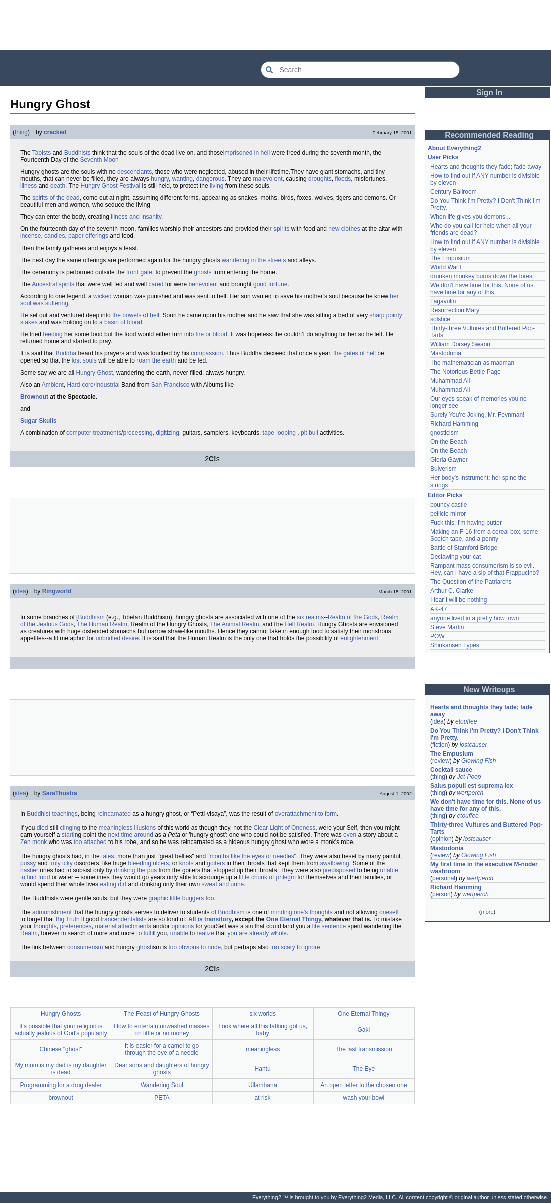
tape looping (279, 432)
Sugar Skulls (38, 420)
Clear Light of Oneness (284, 827)
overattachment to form (306, 813)
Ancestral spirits (53, 284)
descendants (134, 171)
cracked (55, 132)
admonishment (52, 912)
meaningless (263, 1049)
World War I (446, 267)
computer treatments (93, 432)
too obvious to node (195, 947)
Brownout (34, 396)
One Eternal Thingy (293, 919)
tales (107, 856)
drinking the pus (135, 870)
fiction (440, 744)
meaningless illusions (127, 827)
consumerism (85, 947)
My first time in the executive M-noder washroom (484, 868)
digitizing (167, 432)
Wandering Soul (162, 1085)
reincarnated (114, 813)
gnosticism (444, 432)
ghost (143, 947)
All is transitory (209, 919)
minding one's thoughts (302, 912)
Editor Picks (445, 495)
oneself (389, 912)
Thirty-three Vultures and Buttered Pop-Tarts (486, 828)
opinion (442, 839)
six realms (310, 617)
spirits (281, 228)
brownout (60, 1097)
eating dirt (113, 884)
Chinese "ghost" (61, 1049)
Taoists (41, 152)
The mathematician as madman (472, 362)
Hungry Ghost (94, 372)
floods (343, 178)
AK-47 (438, 609)
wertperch (470, 792)
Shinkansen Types (454, 645)
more (487, 912)
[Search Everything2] (360, 69)
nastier (29, 870)
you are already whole (257, 933)
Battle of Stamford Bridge (463, 547)
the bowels (126, 315)
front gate (139, 272)
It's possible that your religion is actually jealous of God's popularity (61, 1030)
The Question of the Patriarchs (471, 581)
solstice (440, 319)
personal (443, 878)
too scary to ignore (295, 947)
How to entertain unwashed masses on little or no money (161, 1030)
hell (154, 315)
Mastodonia (445, 353)
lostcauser (473, 744)
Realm (29, 933)
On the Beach (448, 441)
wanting (182, 178)
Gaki (364, 1029)
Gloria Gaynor (449, 459)
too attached (90, 842)
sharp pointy (385, 315)
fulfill (149, 933)
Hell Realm (299, 624)
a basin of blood (120, 322)
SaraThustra (59, 793)
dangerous (210, 178)
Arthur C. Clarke (451, 590)
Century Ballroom (453, 191)
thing (21, 132)
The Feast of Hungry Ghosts (162, 1013)
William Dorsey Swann (460, 344)
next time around (130, 834)
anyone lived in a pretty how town (474, 618)
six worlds (262, 1013)
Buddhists (77, 152)
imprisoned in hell (246, 152)
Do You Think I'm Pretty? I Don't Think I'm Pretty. (485, 734)
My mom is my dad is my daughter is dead (61, 1069)
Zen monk (33, 842)
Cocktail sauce (451, 769)
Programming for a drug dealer (60, 1085)
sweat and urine (223, 884)
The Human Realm (102, 624)
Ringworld (57, 591)
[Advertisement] (275, 25)
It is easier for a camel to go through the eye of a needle (162, 1049)
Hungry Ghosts (61, 1013)
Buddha (66, 353)
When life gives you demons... (470, 216)
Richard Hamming (454, 423)
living (216, 185)
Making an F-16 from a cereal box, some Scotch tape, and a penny (485, 535)
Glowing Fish (478, 760)
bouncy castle (448, 504)
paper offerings (88, 235)
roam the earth (156, 360)
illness (28, 185)
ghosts (202, 272)
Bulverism (443, 468)
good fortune (270, 284)
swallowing (334, 863)
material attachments (123, 926)
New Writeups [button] (489, 689)
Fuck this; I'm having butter (466, 522)
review (441, 760)
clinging (70, 827)
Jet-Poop (469, 776)
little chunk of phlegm (267, 877)
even (349, 834)
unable (179, 933)
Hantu (263, 1068)
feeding (52, 334)
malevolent (268, 178)
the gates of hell (354, 353)
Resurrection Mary (454, 310)
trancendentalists (124, 919)
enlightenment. (360, 638)
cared (155, 284)
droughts (320, 178)
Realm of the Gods (353, 617)
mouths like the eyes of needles (252, 856)
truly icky (61, 863)
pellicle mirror (448, 513)
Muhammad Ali (450, 380)
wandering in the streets (254, 260)
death (57, 185)
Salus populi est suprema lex (471, 785)
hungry (160, 178)
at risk (263, 1097)
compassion (207, 353)
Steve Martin (447, 627)
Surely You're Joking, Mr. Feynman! (477, 414)
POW (437, 636)
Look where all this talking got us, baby (262, 1030)
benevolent (203, 284)
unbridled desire (117, 638)
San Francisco (170, 384)
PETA (161, 1097)
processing (137, 432)
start (67, 834)
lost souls (84, 360)
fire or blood (211, 334)
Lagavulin (443, 301)
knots (186, 863)
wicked (102, 296)
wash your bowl (364, 1097)
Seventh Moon (99, 159)
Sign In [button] (489, 92)
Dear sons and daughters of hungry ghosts (161, 1069)
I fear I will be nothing (458, 600)
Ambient (53, 384)
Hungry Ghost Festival (111, 185)
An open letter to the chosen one (363, 1085)
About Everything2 (454, 148)
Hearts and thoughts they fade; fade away (485, 166)
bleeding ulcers (148, 863)
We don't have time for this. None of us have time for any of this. (482, 289)
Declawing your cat (455, 556)
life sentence (329, 926)
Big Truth (68, 919)
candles (54, 235)
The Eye (364, 1068)
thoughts (45, 926)
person (441, 894)
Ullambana (262, 1085)
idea (20, 591)
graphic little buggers (176, 898)
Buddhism (91, 617)
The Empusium (450, 258)
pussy (28, 863)
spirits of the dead (56, 197)
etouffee (466, 721)
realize (205, 933)
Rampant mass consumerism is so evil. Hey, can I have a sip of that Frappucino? (484, 569)
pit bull (309, 432)
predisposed (339, 870)
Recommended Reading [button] (489, 135)
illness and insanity (136, 216)
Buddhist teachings (52, 813)
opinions (183, 926)
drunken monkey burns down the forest (482, 276)
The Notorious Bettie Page (465, 371)
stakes (29, 322)
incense (30, 235)
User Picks (443, 157)
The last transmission (363, 1049)
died (42, 827)
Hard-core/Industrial (93, 384)
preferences (75, 926)
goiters (216, 863)
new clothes (344, 228)
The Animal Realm (234, 624)
